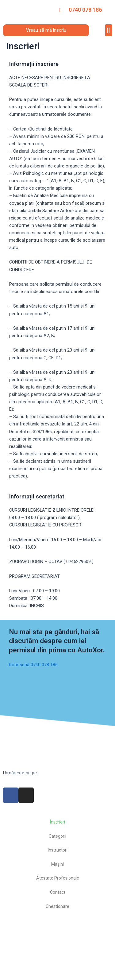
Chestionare (57, 906)
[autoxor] (57, 943)
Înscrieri (57, 822)
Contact (57, 892)
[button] (108, 30)
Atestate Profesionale (57, 878)
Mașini (57, 864)
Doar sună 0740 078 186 (33, 664)
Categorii (57, 836)
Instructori (57, 850)
